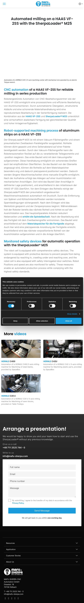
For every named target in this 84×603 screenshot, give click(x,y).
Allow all (68, 321)
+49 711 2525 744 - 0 (14, 447)
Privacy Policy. (18, 503)
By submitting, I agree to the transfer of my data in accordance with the (42, 501)
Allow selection (42, 321)
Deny (15, 321)
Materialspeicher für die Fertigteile (45, 223)
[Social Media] (5, 599)
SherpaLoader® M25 (56, 116)
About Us (10, 562)
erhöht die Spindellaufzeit (36, 216)
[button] (81, 3)
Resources (10, 543)
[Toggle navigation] (4, 4)
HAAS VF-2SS (33, 116)
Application (11, 549)
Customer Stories (13, 555)
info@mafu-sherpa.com (15, 456)
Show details (72, 314)
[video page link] (21, 357)
